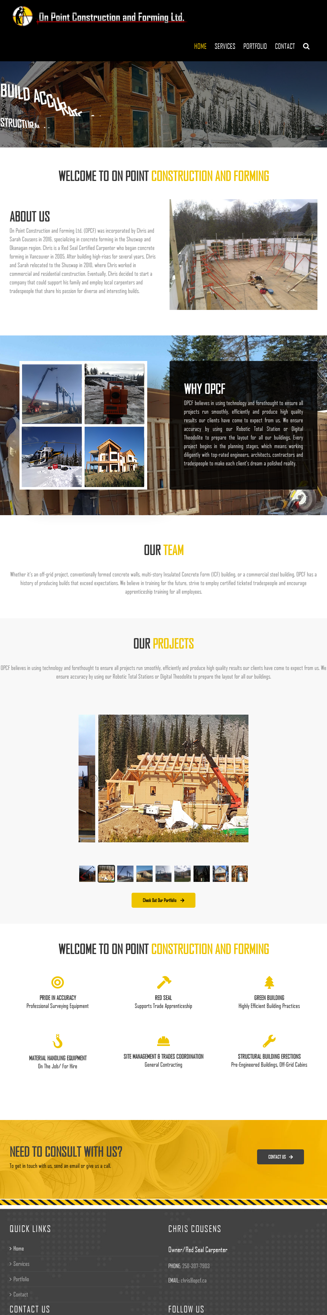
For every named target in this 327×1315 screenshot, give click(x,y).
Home (18, 1248)
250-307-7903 (196, 1265)
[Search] (306, 46)
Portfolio (21, 1278)
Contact (20, 1294)
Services (21, 1263)
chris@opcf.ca (194, 1280)
